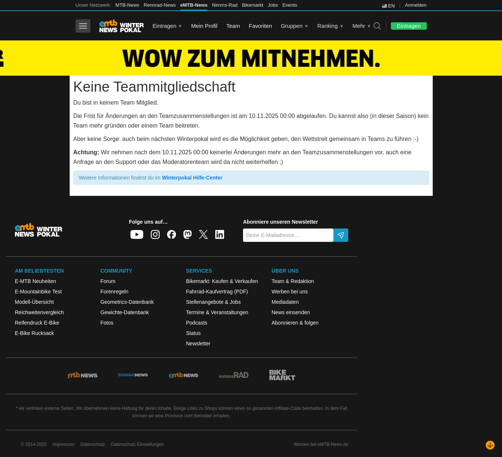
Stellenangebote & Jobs (213, 302)
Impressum (63, 444)
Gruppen (291, 26)
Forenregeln (114, 292)
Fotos (106, 323)
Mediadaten (285, 302)
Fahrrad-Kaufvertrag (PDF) (217, 292)
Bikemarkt (252, 5)
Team (233, 26)
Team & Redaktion (293, 281)
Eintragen (164, 26)
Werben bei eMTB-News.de (321, 444)
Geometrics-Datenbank (127, 302)
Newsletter (198, 343)
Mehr (359, 26)
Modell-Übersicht (34, 302)
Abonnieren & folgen (295, 323)
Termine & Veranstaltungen (217, 312)
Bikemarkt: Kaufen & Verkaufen (222, 281)
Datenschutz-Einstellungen (137, 444)
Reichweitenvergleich (39, 312)
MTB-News (127, 5)
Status (193, 333)
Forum (107, 281)
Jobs (273, 5)
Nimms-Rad (224, 5)
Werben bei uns (290, 292)
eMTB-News (194, 5)
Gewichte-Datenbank (124, 312)
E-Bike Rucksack (34, 333)
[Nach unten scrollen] (490, 445)
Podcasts (196, 323)
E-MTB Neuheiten (35, 281)
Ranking (328, 26)
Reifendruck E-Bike (37, 323)
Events (289, 5)
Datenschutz (92, 444)
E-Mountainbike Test (38, 292)
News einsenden (291, 312)
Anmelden (416, 5)
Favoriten (260, 26)
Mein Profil (204, 26)
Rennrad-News (160, 5)
